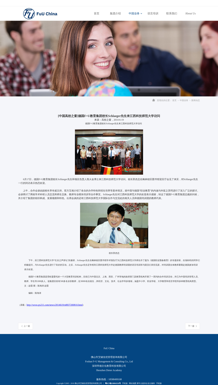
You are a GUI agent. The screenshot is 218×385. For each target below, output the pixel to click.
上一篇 (27, 326)
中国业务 (184, 100)
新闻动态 (195, 100)
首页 (96, 13)
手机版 (124, 383)
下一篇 (191, 326)
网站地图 (132, 383)
